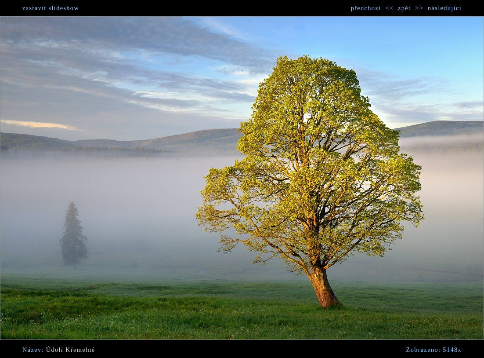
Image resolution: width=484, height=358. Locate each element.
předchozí (366, 7)
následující (445, 7)
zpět (404, 7)
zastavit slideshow (50, 7)
